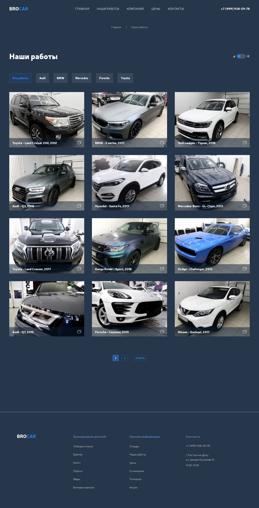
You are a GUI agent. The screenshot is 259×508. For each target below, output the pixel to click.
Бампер (77, 437)
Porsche (104, 78)
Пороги (77, 454)
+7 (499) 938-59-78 (235, 8)
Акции (133, 470)
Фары (76, 462)
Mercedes (81, 78)
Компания (135, 8)
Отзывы (134, 429)
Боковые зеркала (83, 470)
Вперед (140, 358)
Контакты (176, 8)
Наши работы (108, 8)
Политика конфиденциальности (189, 493)
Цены (155, 8)
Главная (82, 8)
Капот (77, 445)
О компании (137, 454)
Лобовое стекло (83, 429)
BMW (60, 78)
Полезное (135, 462)
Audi (42, 78)
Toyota (125, 78)
